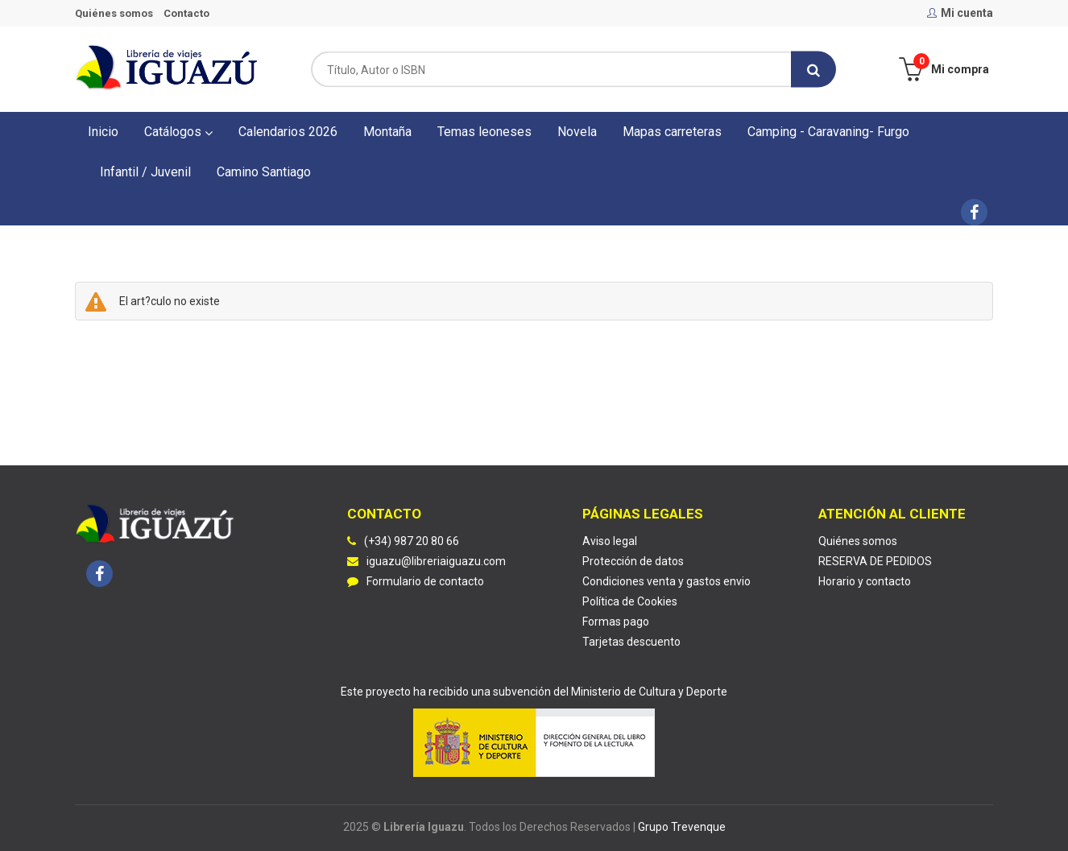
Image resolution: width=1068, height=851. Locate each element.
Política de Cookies (629, 601)
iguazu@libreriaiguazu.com (426, 561)
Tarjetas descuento (631, 641)
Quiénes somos (114, 13)
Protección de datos (633, 561)
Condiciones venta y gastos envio (666, 581)
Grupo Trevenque (682, 826)
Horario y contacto (864, 581)
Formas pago (615, 621)
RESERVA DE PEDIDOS (875, 561)
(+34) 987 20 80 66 (411, 541)
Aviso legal (609, 541)
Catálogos (178, 131)
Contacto (186, 13)
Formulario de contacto (415, 581)
